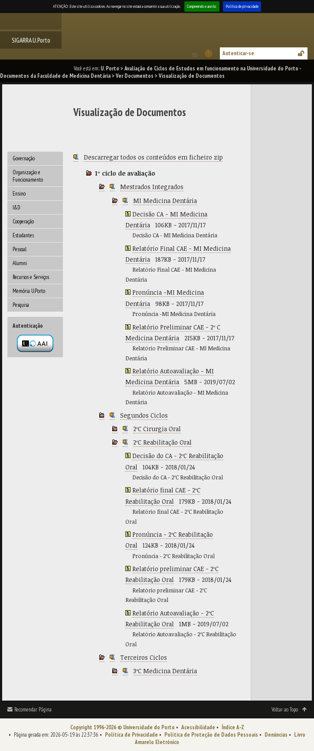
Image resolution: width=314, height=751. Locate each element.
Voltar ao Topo (284, 709)
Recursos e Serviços (31, 277)
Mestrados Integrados (151, 187)
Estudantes (23, 235)
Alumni (20, 263)
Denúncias (276, 734)
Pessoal (19, 249)
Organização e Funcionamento (28, 176)
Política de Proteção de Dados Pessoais (211, 734)
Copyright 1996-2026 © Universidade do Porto (122, 727)
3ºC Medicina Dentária (165, 671)
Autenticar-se (238, 53)
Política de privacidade (242, 6)
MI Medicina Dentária (165, 200)
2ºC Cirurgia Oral (157, 429)
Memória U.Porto (29, 291)
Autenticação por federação (35, 343)
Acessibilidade (198, 727)
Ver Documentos (135, 76)
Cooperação (23, 221)
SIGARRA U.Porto (31, 40)
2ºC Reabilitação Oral (162, 442)
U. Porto (110, 68)
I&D (16, 207)
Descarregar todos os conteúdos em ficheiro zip (153, 157)
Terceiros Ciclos (143, 657)
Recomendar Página (33, 709)
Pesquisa (21, 305)
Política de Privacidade (131, 734)
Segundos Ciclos (144, 415)
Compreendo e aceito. (202, 6)
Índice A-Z (233, 727)
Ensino (19, 193)
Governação (24, 158)
